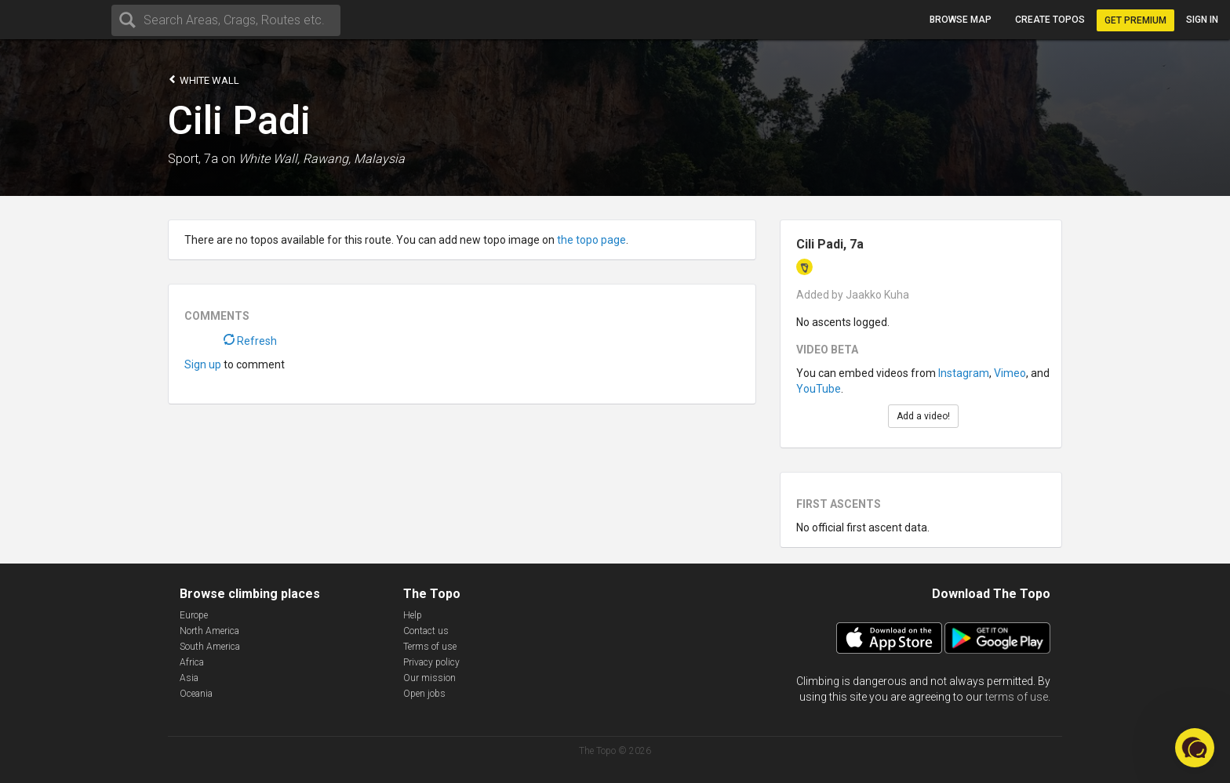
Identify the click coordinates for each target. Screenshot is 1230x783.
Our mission (429, 677)
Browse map (961, 19)
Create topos (1050, 19)
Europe (194, 615)
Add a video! (923, 416)
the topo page (591, 240)
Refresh (250, 341)
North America (209, 630)
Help (412, 615)
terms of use (1016, 697)
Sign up (202, 364)
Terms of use (430, 646)
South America (210, 646)
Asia (189, 677)
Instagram (963, 373)
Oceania (196, 693)
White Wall (203, 79)
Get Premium (1135, 20)
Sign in (1202, 19)
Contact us (426, 630)
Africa (192, 662)
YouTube (818, 388)
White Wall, (269, 158)
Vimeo (1010, 373)
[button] (1194, 747)
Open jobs (424, 693)
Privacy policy (431, 662)
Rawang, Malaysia (354, 158)
